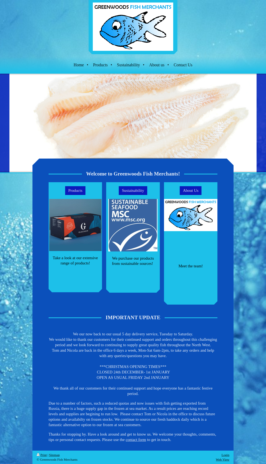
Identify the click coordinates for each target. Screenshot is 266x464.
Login (225, 455)
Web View (222, 459)
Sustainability (133, 190)
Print (42, 455)
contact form (136, 439)
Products (75, 190)
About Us (190, 190)
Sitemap (54, 455)
